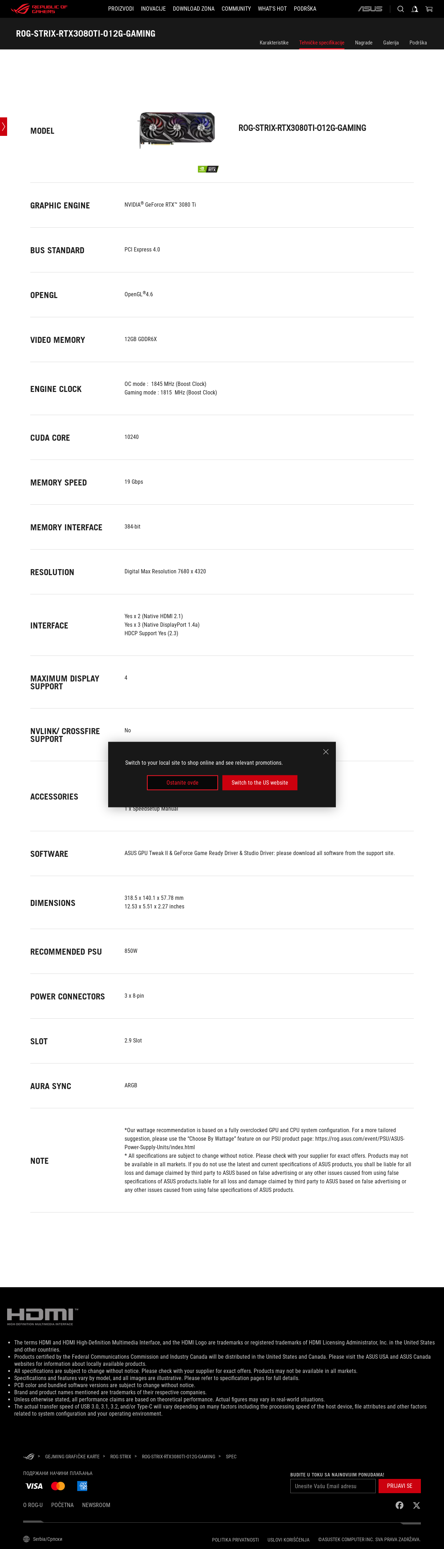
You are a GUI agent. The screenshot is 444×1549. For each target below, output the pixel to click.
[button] (121, 8)
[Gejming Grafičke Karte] (72, 1456)
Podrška (418, 42)
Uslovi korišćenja (289, 1540)
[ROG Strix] (120, 1456)
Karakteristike (274, 42)
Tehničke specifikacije (321, 42)
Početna (62, 1505)
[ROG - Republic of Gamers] (39, 9)
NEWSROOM (96, 1505)
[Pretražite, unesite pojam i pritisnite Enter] (400, 9)
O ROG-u (33, 1505)
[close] (326, 751)
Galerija (391, 42)
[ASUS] (370, 9)
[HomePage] (29, 1457)
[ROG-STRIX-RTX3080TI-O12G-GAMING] (178, 1456)
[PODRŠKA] (305, 8)
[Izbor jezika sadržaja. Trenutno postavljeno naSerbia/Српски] (42, 1539)
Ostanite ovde (182, 782)
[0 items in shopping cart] (429, 9)
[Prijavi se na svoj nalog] (415, 9)
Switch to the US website (260, 782)
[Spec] (231, 1457)
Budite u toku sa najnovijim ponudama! (337, 1475)
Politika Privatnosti (235, 1540)
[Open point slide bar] (3, 126)
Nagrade (363, 42)
